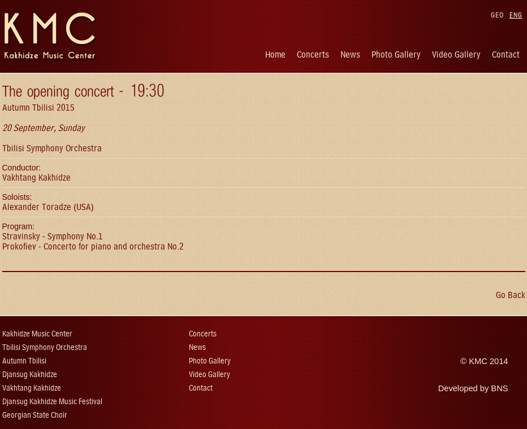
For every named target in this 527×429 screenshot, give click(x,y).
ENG (515, 15)
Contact (506, 54)
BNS (499, 388)
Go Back (510, 295)
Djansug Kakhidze (29, 374)
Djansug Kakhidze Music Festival (52, 401)
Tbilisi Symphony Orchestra (44, 347)
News (350, 54)
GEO (497, 15)
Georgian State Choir (34, 415)
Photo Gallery (396, 54)
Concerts (313, 54)
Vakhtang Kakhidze (31, 388)
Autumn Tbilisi (24, 361)
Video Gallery (456, 54)
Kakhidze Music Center (37, 334)
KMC (478, 361)
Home (275, 54)
